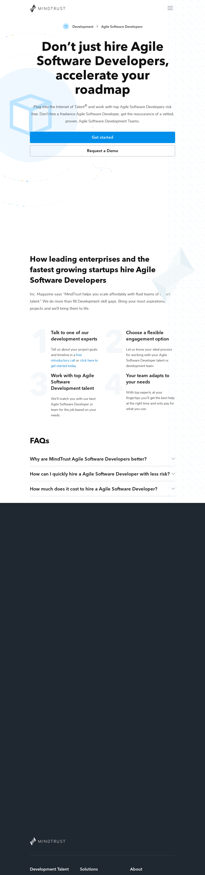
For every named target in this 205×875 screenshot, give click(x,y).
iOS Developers (42, 748)
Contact (136, 763)
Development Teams (95, 766)
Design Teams (90, 757)
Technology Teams (94, 792)
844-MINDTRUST (102, 843)
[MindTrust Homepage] (48, 8)
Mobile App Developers (48, 827)
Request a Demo (102, 150)
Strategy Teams (91, 748)
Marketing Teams (93, 774)
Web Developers (43, 819)
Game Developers (44, 801)
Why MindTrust (137, 751)
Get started (102, 137)
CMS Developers (43, 783)
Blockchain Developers (47, 792)
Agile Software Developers (121, 26)
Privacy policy (112, 870)
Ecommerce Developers (48, 774)
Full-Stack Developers (46, 766)
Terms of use (165, 870)
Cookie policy (139, 870)
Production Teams (93, 783)
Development (82, 26)
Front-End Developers (46, 757)
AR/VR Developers (44, 810)
